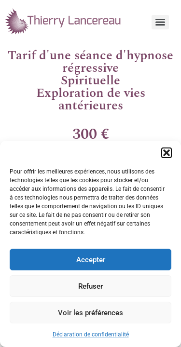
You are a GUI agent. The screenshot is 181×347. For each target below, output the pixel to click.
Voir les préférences (90, 312)
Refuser (90, 286)
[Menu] (160, 22)
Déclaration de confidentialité (91, 334)
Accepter (90, 259)
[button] (166, 153)
